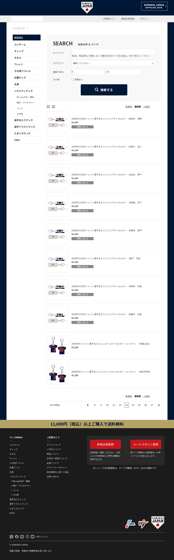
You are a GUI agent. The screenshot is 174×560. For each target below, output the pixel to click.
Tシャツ (18, 64)
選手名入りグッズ (23, 120)
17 (152, 405)
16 (145, 405)
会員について (53, 463)
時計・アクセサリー (26, 102)
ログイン (144, 18)
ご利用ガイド (108, 18)
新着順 (129, 106)
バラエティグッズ (23, 90)
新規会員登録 (127, 18)
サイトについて (54, 445)
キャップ (19, 51)
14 (133, 405)
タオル (17, 57)
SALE (17, 140)
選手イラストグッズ (24, 126)
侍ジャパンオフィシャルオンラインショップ (24, 8)
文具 (16, 84)
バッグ (20, 108)
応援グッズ (20, 77)
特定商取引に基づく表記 (58, 472)
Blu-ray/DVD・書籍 (25, 97)
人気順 (146, 106)
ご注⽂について (54, 449)
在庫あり (78, 79)
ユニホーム (20, 44)
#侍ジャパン (42, 536)
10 (107, 405)
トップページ (19, 28)
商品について (53, 454)
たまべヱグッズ (22, 133)
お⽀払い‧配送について (57, 458)
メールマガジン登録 (145, 444)
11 (114, 405)
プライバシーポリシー (57, 467)
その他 (20, 113)
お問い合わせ (53, 476)
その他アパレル (22, 71)
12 (120, 405)
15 (139, 405)
